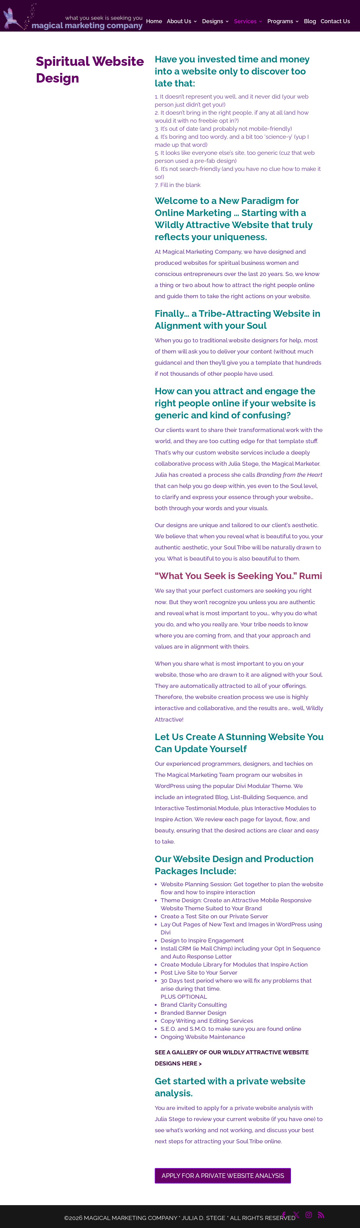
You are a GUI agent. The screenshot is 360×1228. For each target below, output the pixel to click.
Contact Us (335, 21)
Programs (280, 21)
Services (245, 21)
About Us (179, 21)
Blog (310, 21)
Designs (212, 21)
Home (154, 21)
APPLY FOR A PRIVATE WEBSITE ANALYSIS (223, 1175)
